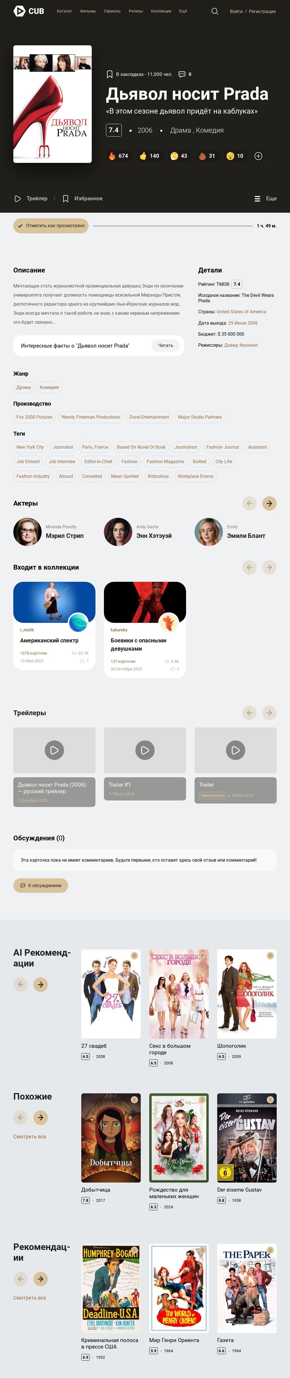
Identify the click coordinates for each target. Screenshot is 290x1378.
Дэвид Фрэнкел (241, 345)
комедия (210, 130)
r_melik (27, 629)
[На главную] (28, 11)
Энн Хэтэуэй (154, 535)
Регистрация (262, 11)
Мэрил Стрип (65, 535)
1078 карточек (33, 653)
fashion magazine (165, 461)
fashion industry (33, 476)
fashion (129, 461)
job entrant (28, 461)
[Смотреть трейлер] (30, 199)
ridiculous (158, 476)
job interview (62, 461)
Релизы (136, 11)
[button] (269, 503)
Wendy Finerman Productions (90, 417)
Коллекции (161, 11)
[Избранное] (82, 199)
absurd (66, 476)
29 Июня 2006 (243, 323)
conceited (92, 476)
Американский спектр (49, 640)
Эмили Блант (246, 535)
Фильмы (88, 11)
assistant (257, 447)
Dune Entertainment (149, 417)
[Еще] (265, 199)
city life (224, 461)
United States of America (241, 311)
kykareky (119, 629)
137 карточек (123, 661)
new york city (30, 447)
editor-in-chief (98, 461)
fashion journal (222, 447)
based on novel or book (141, 447)
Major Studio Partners (200, 417)
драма (180, 130)
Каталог (64, 11)
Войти (236, 11)
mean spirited (125, 476)
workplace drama (196, 476)
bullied (199, 461)
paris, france (95, 447)
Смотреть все (29, 1137)
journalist (63, 447)
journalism (186, 447)
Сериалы (112, 11)
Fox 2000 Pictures (34, 417)
